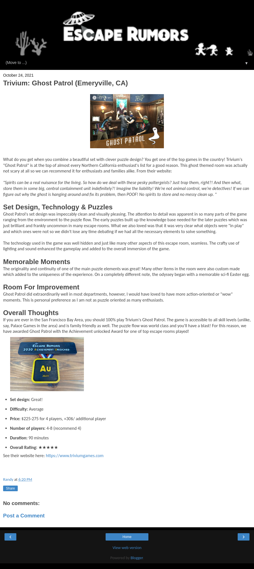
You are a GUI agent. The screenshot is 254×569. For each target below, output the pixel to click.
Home (127, 537)
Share (10, 488)
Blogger (137, 557)
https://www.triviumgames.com (75, 455)
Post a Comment (24, 516)
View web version (127, 547)
